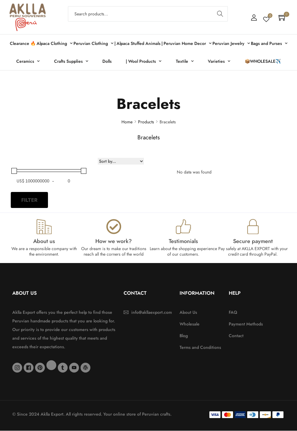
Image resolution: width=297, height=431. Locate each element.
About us (44, 241)
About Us (24, 293)
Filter (29, 200)
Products (146, 122)
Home (127, 122)
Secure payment (253, 241)
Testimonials (183, 241)
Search (220, 14)
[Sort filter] (121, 161)
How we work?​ (113, 241)
